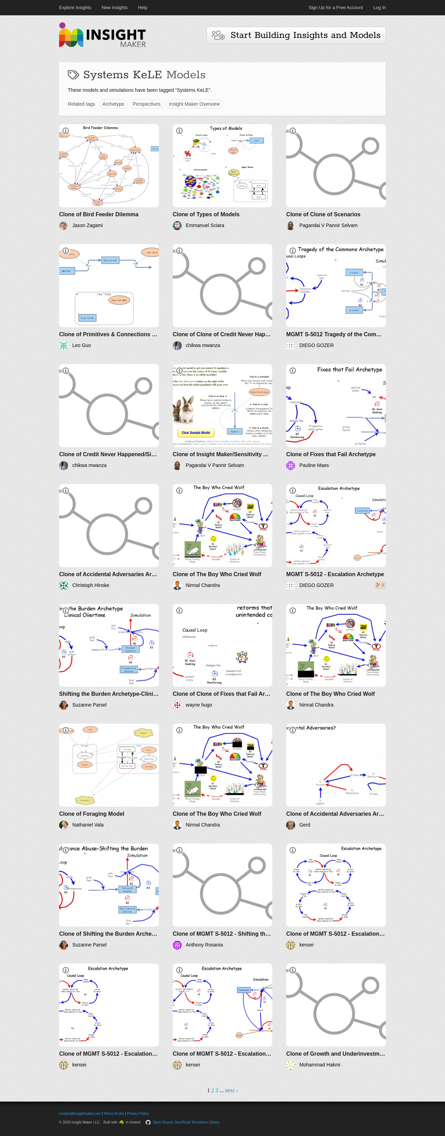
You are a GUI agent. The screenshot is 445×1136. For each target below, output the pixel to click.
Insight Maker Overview (194, 104)
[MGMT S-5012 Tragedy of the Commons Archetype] (336, 297)
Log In (379, 7)
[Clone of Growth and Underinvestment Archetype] (336, 1017)
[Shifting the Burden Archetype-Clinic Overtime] (109, 657)
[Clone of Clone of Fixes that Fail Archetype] (223, 657)
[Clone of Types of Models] (223, 177)
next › (231, 1090)
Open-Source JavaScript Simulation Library (186, 1122)
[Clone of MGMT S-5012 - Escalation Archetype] (336, 897)
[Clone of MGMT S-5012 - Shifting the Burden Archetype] (223, 897)
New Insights (115, 7)
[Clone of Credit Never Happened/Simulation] (109, 417)
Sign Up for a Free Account (336, 7)
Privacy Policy (137, 1113)
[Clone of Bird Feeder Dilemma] (109, 177)
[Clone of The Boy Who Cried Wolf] (223, 537)
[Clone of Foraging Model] (109, 777)
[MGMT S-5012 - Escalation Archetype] (336, 537)
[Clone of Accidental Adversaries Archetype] (109, 537)
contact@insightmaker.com (80, 1113)
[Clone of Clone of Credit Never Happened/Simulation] (223, 297)
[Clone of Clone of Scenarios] (336, 177)
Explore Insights (75, 7)
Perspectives (147, 104)
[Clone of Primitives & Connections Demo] (109, 297)
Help (142, 7)
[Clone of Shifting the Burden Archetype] (109, 897)
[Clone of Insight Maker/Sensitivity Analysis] (223, 417)
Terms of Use (114, 1113)
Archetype (113, 104)
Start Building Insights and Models (296, 35)
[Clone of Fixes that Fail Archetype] (336, 417)
